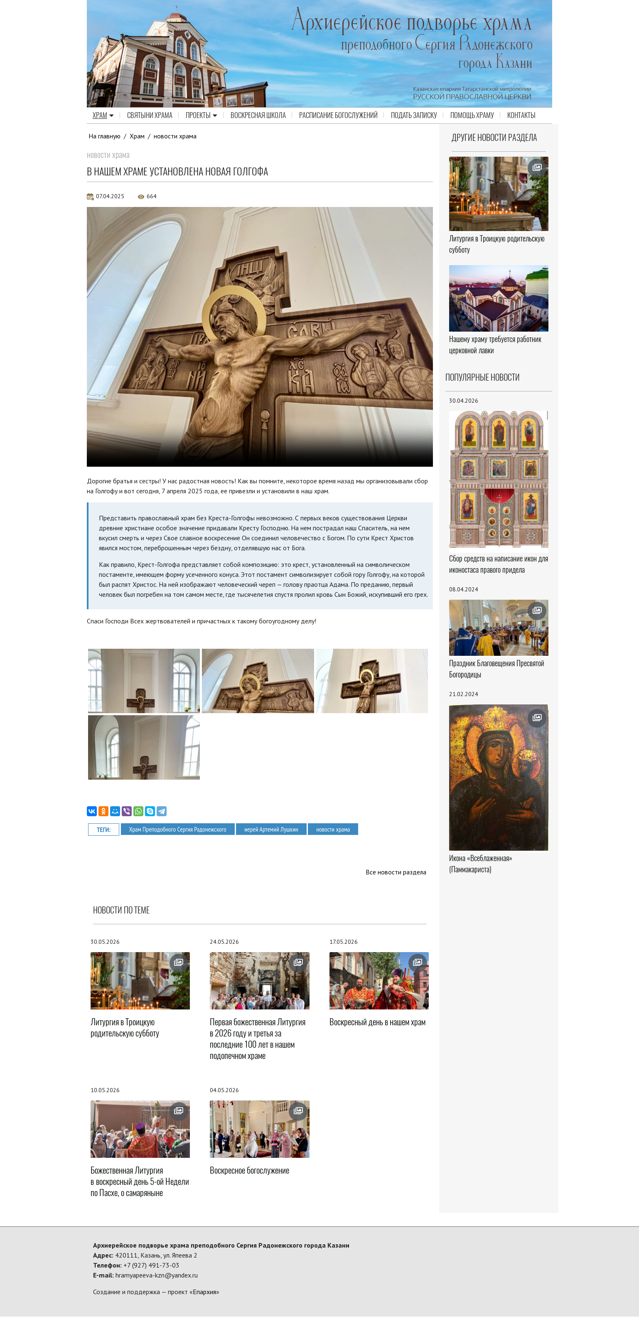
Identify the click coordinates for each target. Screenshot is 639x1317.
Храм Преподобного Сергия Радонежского (179, 829)
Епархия (204, 1292)
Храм (103, 116)
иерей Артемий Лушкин (274, 829)
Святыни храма (149, 116)
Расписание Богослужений (338, 116)
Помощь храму (472, 116)
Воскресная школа (258, 116)
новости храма (175, 136)
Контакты (521, 116)
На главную (104, 136)
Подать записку (414, 116)
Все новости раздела (395, 872)
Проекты (201, 116)
